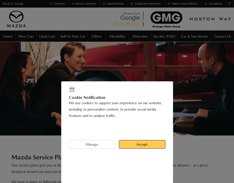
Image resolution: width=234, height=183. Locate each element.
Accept (142, 144)
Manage (92, 144)
